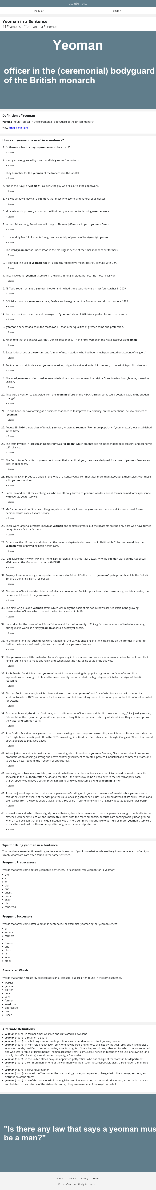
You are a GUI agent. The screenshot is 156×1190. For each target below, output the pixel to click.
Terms (96, 1178)
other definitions (18, 128)
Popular (39, 10)
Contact (72, 1178)
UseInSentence (78, 3)
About (59, 1178)
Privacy (84, 1178)
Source (11, 152)
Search (117, 10)
